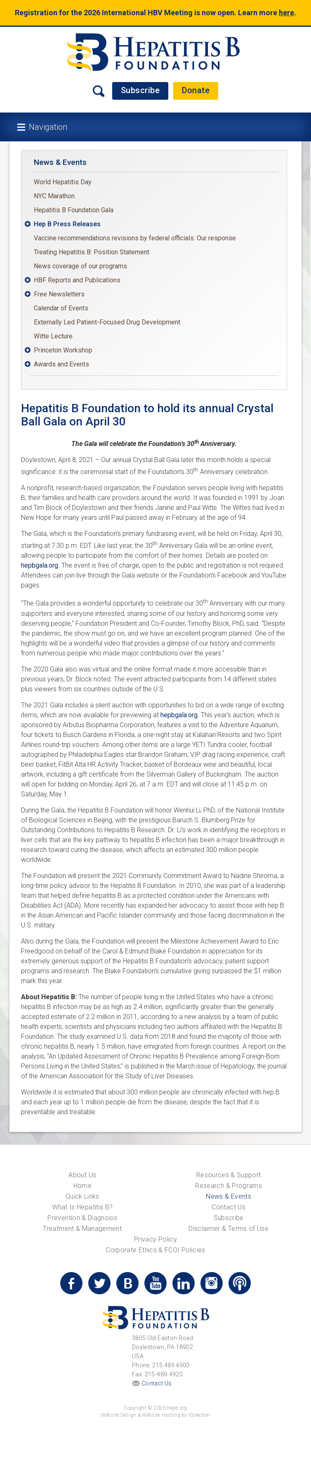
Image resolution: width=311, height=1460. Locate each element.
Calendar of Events (61, 308)
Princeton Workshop (63, 350)
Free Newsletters (59, 294)
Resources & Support (228, 1175)
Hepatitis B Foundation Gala (73, 210)
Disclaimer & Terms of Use (228, 1228)
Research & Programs (228, 1186)
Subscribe (140, 90)
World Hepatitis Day (63, 182)
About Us (82, 1175)
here (286, 12)
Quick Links (82, 1196)
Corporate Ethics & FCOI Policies (155, 1250)
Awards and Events (61, 364)
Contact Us (228, 1207)
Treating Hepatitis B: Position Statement (91, 252)
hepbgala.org (39, 565)
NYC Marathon (54, 196)
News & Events (60, 162)
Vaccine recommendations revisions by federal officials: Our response (135, 238)
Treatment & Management (82, 1228)
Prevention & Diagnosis (82, 1218)
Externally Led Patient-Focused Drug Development (107, 322)
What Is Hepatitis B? (82, 1207)
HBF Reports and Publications (77, 280)
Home (82, 1186)
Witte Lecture (53, 336)
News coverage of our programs (80, 266)
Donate (196, 90)
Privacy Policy (155, 1239)
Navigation (48, 127)
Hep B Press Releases (67, 224)
